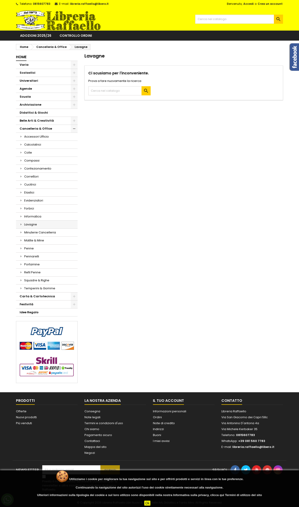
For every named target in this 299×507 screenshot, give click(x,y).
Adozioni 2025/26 (35, 35)
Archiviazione (30, 104)
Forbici (29, 208)
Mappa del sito (95, 447)
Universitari (29, 80)
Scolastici (27, 73)
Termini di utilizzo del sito (243, 495)
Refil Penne (32, 272)
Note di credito (164, 423)
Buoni (157, 435)
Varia (24, 65)
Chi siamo (91, 429)
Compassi (31, 160)
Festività (26, 304)
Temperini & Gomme (39, 288)
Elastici (29, 192)
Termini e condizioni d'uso (103, 423)
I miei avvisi (161, 441)
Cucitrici (30, 184)
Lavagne (30, 224)
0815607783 (41, 4)
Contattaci (92, 441)
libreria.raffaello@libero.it (89, 4)
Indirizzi (158, 429)
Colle (28, 152)
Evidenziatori (33, 200)
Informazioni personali (169, 411)
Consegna (92, 411)
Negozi (89, 453)
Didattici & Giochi (34, 112)
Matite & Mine (34, 240)
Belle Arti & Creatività (37, 120)
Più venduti (24, 423)
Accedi (248, 4)
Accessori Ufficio (36, 136)
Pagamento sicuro (98, 435)
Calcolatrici (32, 144)
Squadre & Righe (36, 280)
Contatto (231, 400)
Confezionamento (37, 168)
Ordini (157, 417)
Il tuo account (168, 400)
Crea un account (270, 4)
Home (21, 57)
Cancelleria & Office (36, 128)
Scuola (25, 96)
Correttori (31, 176)
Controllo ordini (76, 35)
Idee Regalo (29, 312)
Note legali (92, 417)
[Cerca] (239, 19)
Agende (26, 88)
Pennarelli (31, 256)
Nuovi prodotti (26, 417)
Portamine (32, 264)
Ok (147, 503)
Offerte (21, 411)
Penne (29, 248)
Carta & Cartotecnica (37, 296)
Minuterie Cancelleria (40, 232)
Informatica (32, 216)
